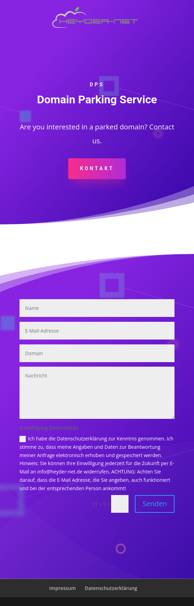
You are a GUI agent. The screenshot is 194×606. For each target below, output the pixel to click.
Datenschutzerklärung (111, 588)
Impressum (62, 588)
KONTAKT (97, 168)
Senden (154, 503)
